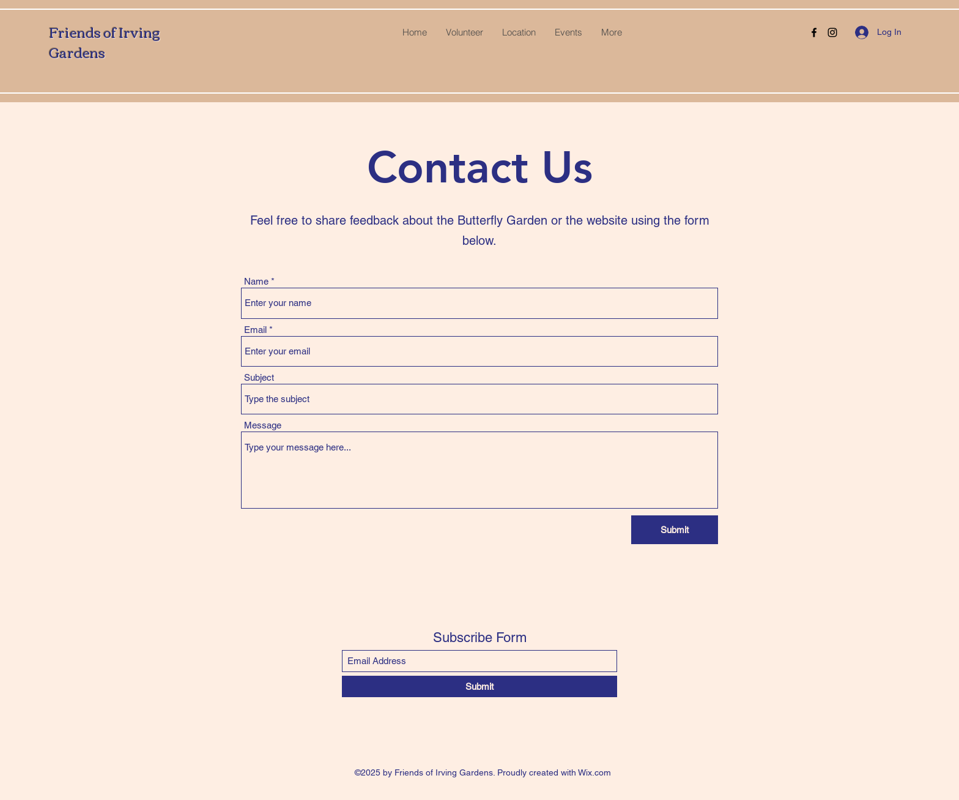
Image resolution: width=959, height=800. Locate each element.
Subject (259, 377)
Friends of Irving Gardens (104, 42)
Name (256, 281)
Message (262, 425)
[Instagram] (832, 32)
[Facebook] (814, 32)
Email (255, 329)
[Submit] (674, 529)
